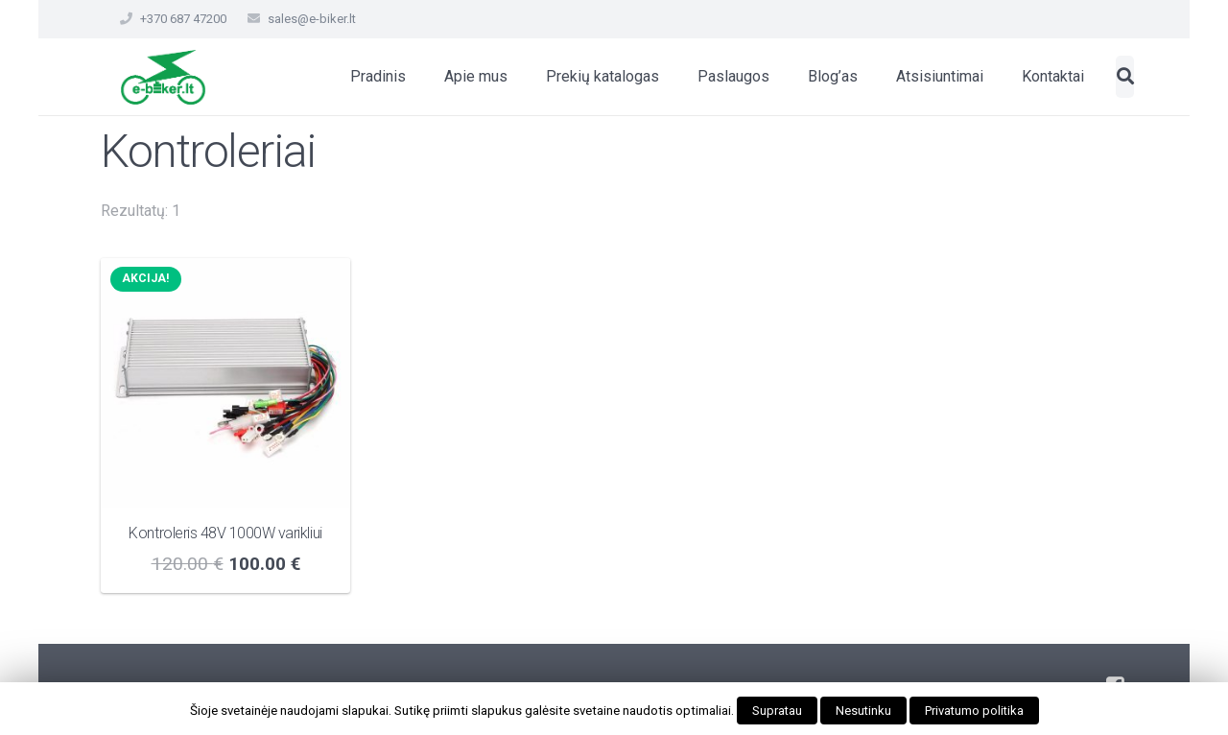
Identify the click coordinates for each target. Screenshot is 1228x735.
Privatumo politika (974, 710)
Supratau (777, 710)
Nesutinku (863, 710)
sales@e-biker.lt (312, 19)
